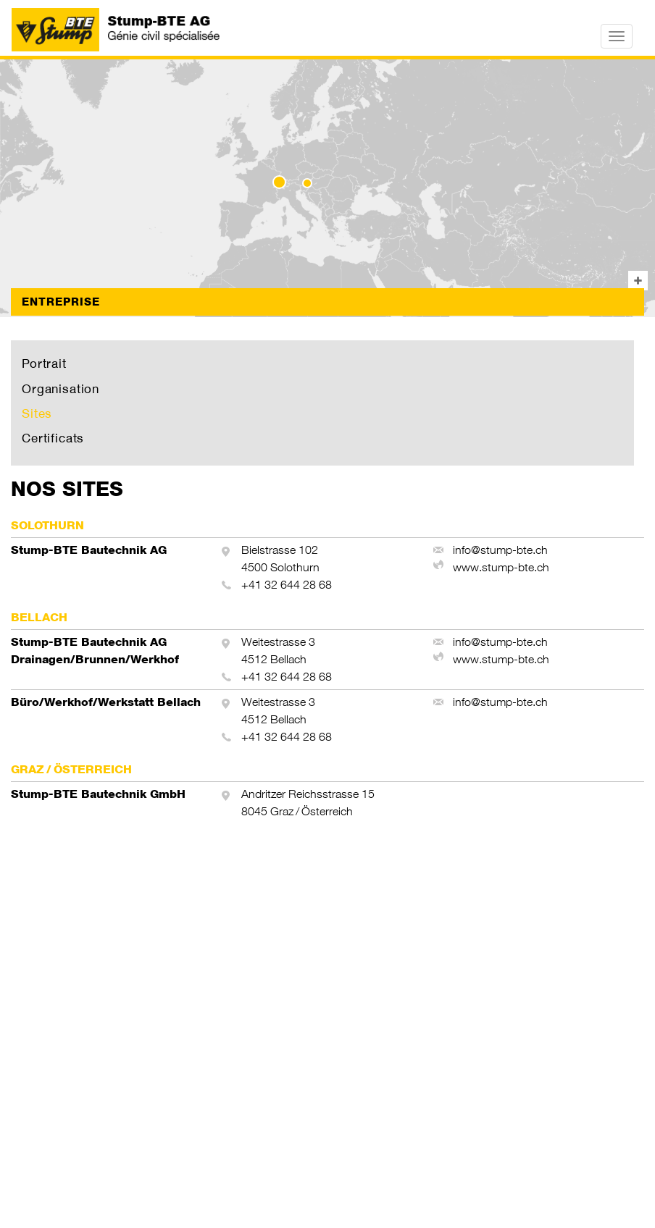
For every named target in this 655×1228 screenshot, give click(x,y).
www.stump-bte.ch (501, 567)
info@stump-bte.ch (500, 550)
